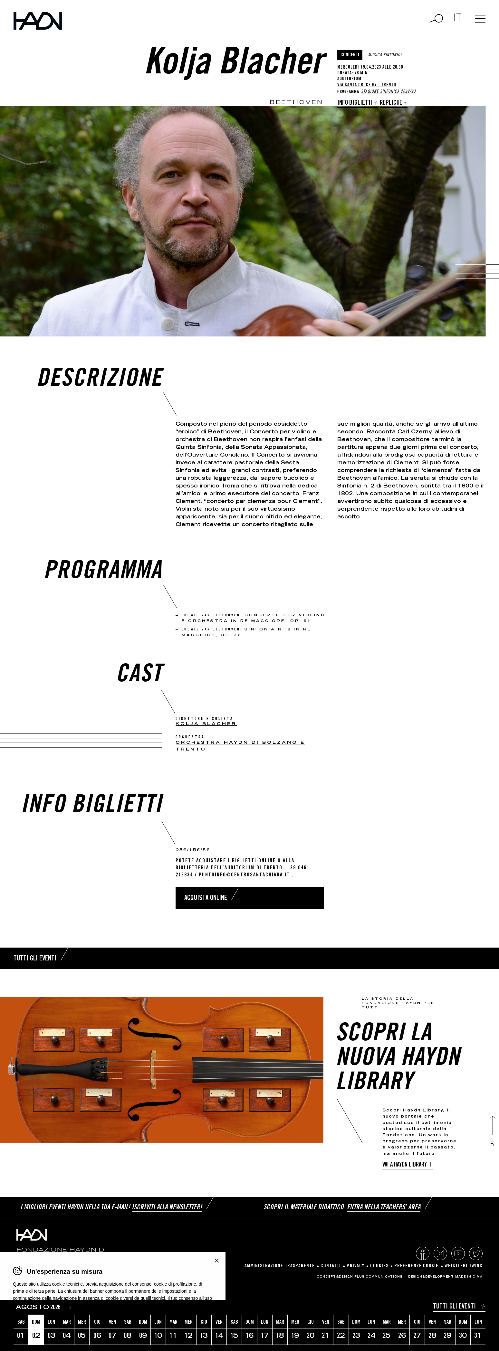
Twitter (476, 1253)
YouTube (458, 1253)
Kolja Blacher (206, 724)
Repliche (391, 103)
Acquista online (205, 898)
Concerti (350, 55)
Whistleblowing (464, 1266)
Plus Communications (378, 1277)
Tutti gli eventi (454, 1307)
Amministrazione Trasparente (280, 1266)
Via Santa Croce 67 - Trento (366, 85)
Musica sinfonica (385, 55)
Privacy (355, 1266)
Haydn (38, 21)
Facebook (422, 1253)
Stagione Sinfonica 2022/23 (388, 92)
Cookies (379, 1266)
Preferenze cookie (416, 1266)
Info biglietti (355, 103)
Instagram (440, 1253)
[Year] (56, 1308)
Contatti (331, 1266)
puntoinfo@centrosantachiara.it (244, 875)
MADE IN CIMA (469, 1277)
